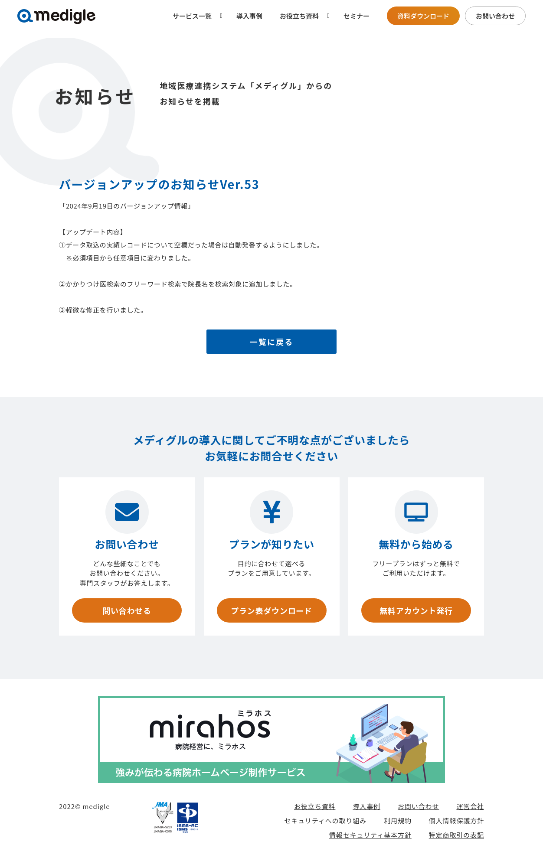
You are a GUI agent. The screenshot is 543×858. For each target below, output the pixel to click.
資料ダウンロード (423, 15)
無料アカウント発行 (415, 610)
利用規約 (398, 820)
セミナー (356, 15)
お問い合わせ (495, 15)
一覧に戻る (272, 341)
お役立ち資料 (314, 806)
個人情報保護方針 (456, 820)
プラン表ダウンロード (271, 610)
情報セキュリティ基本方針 (370, 834)
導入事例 (249, 15)
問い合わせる (126, 610)
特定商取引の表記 (456, 834)
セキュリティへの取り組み (325, 820)
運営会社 (470, 806)
